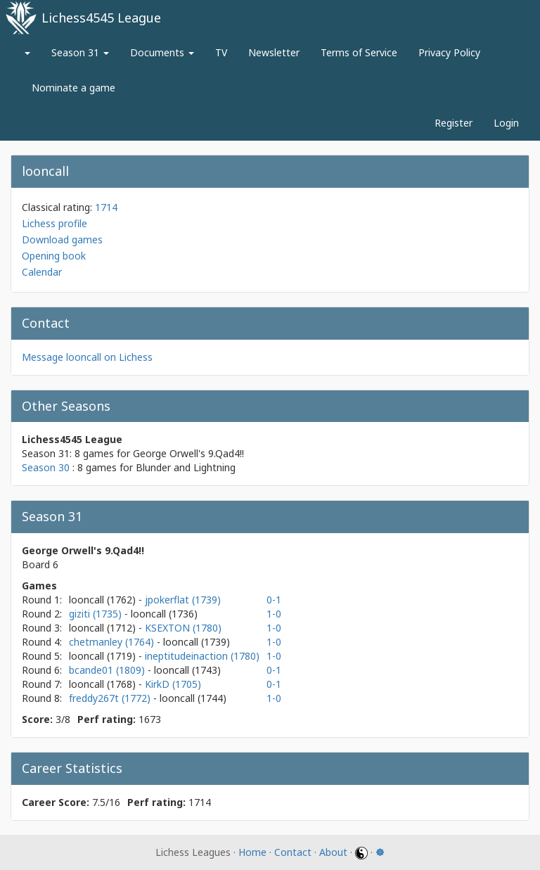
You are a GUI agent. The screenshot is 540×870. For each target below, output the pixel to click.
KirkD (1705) (173, 684)
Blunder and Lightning (186, 467)
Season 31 (80, 52)
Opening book (54, 255)
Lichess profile (54, 223)
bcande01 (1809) (108, 670)
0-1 (273, 599)
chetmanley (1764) (113, 641)
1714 (106, 207)
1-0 (273, 613)
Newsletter (274, 52)
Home (252, 852)
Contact (292, 852)
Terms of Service (359, 52)
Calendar (42, 272)
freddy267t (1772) (111, 698)
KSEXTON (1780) (183, 627)
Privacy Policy (449, 52)
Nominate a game (73, 87)
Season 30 (46, 467)
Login (506, 122)
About (333, 852)
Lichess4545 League (101, 17)
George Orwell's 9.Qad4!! (188, 453)
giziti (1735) (96, 613)
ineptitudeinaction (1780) (202, 656)
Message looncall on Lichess (87, 357)
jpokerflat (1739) (183, 599)
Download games (62, 239)
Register (453, 122)
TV (221, 52)
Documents (162, 52)
